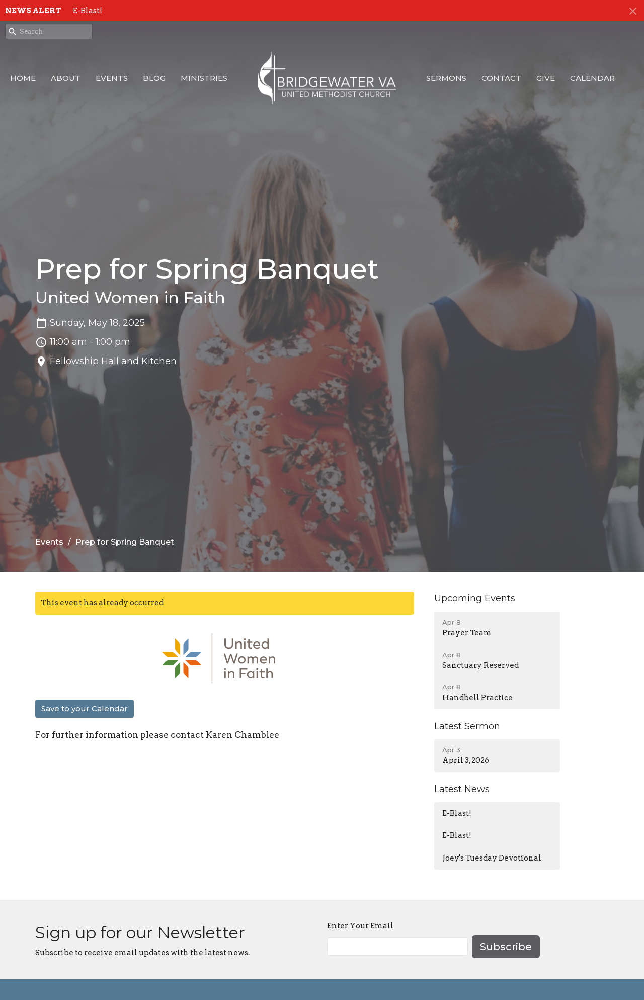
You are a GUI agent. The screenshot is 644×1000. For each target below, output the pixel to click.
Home (23, 78)
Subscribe (506, 947)
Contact (501, 78)
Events (112, 78)
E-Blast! (87, 10)
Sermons (446, 78)
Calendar (592, 78)
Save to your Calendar (84, 708)
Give (545, 78)
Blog (154, 78)
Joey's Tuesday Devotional (491, 858)
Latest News (462, 789)
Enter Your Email (360, 926)
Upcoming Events (474, 598)
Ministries (204, 78)
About (65, 78)
